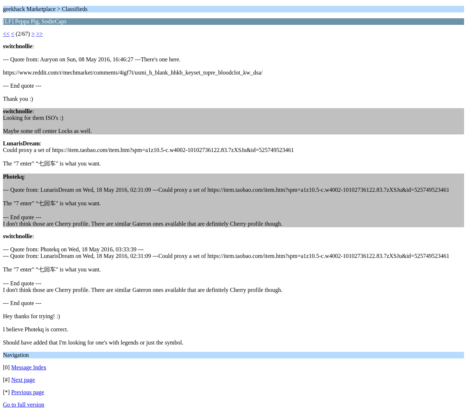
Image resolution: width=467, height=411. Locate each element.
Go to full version (23, 405)
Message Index (28, 367)
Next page (23, 380)
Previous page (27, 392)
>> (39, 34)
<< (6, 34)
